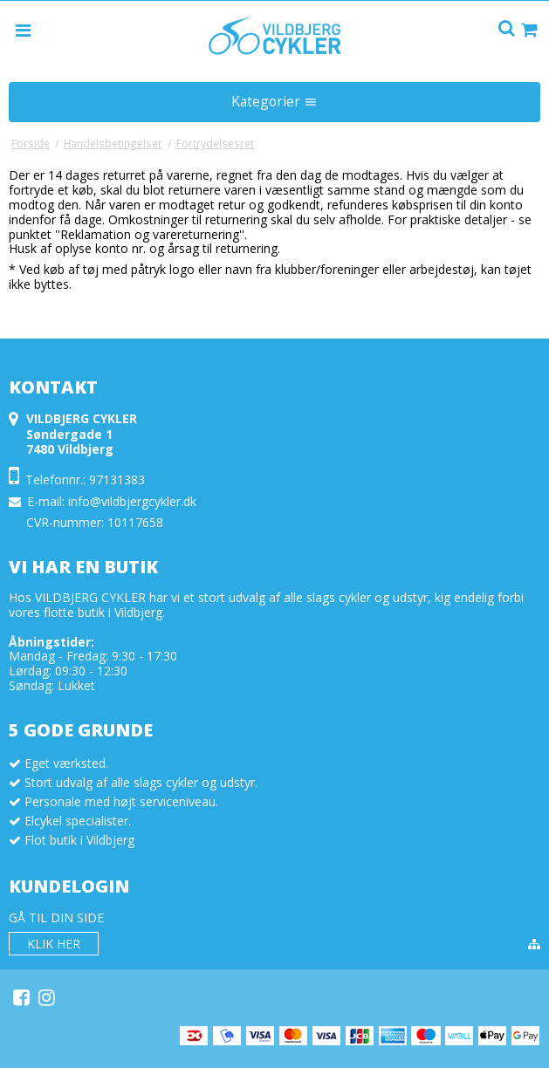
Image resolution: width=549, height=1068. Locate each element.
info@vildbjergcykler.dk (132, 501)
